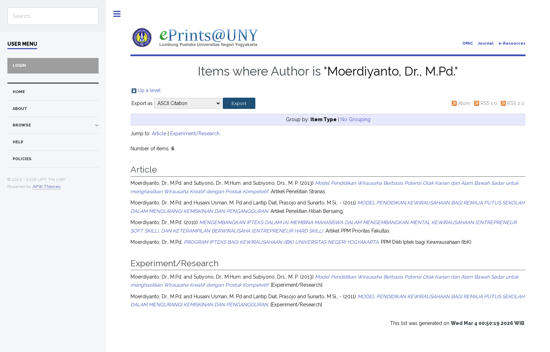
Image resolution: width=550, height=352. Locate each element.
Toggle (117, 14)
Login (19, 65)
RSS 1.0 (489, 103)
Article (159, 133)
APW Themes (47, 186)
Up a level (149, 90)
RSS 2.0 (515, 103)
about (20, 108)
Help (18, 142)
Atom (464, 103)
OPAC (467, 43)
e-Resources (511, 43)
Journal (486, 43)
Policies (22, 159)
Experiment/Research (195, 133)
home (19, 92)
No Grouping (355, 119)
